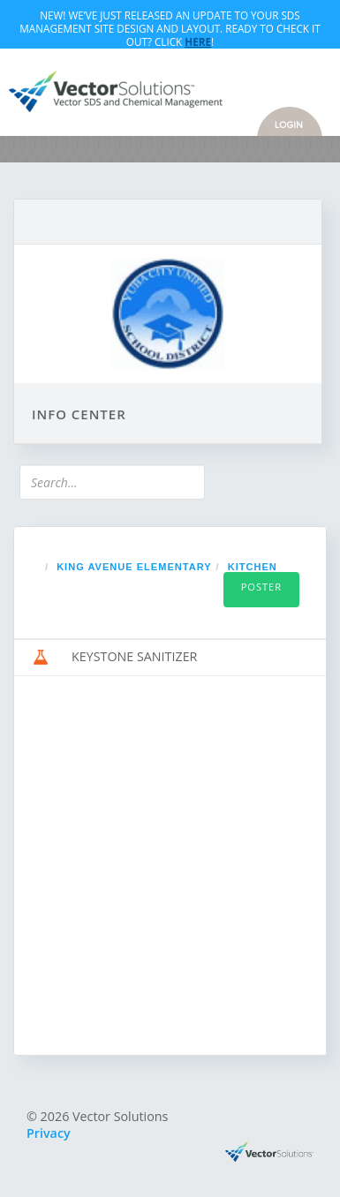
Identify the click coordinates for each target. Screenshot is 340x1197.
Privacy (48, 1133)
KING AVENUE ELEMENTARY (134, 566)
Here (198, 41)
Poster (261, 586)
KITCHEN (252, 566)
